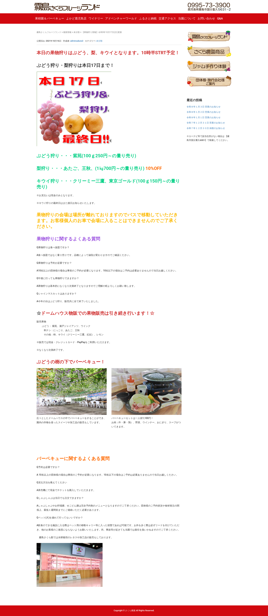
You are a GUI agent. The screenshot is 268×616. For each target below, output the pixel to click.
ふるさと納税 (148, 18)
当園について (187, 18)
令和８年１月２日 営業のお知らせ (203, 112)
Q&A (220, 18)
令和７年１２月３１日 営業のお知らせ (206, 122)
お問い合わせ (206, 18)
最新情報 (67, 32)
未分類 (76, 32)
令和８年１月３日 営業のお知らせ (203, 106)
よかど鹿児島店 (76, 18)
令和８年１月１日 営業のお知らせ (203, 117)
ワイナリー (96, 18)
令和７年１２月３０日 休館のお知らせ (206, 128)
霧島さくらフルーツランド (49, 32)
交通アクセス (167, 18)
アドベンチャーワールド (121, 18)
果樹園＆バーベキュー (49, 18)
